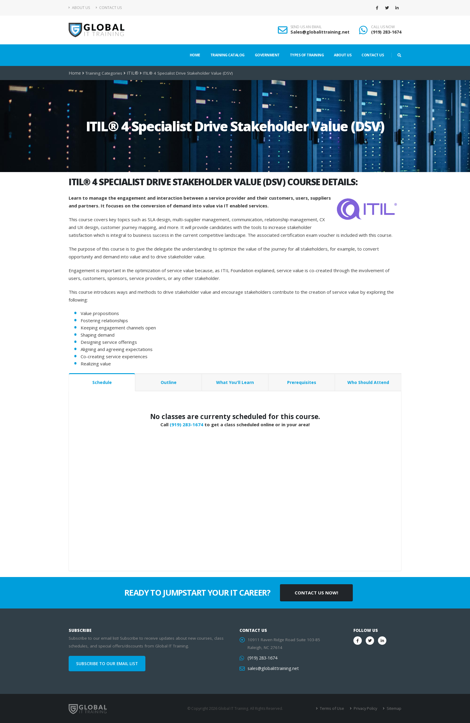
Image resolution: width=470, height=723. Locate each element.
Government (267, 55)
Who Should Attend (368, 382)
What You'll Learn (235, 382)
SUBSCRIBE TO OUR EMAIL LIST (107, 663)
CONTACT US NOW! (316, 593)
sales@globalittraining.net (272, 668)
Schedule (102, 382)
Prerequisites (301, 382)
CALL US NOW (383, 27)
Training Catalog (227, 55)
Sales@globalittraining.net (320, 32)
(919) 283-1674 (386, 32)
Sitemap (394, 708)
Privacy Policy (366, 708)
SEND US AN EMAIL (306, 27)
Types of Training (307, 55)
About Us (79, 7)
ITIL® (131, 73)
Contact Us (109, 7)
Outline (169, 382)
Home (195, 55)
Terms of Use (334, 708)
